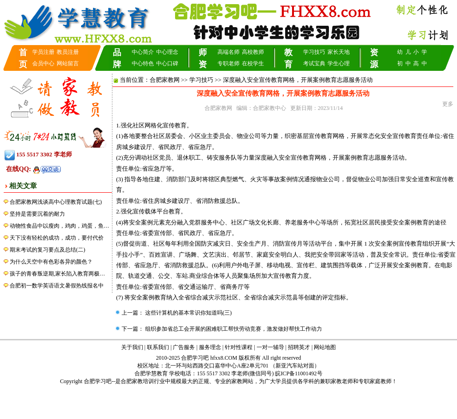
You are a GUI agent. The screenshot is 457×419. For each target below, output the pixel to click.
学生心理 (339, 63)
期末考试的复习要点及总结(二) (47, 250)
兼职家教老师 (336, 381)
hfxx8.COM (224, 358)
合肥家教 (132, 381)
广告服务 (184, 347)
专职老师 (228, 63)
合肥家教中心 (269, 108)
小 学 (420, 52)
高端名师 (228, 52)
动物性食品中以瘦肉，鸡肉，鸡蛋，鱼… (59, 226)
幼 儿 (404, 52)
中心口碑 (167, 63)
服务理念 (210, 347)
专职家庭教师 (375, 381)
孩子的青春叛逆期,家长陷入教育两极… (57, 273)
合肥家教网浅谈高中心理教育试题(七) (56, 202)
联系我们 (158, 347)
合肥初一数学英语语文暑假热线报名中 (57, 285)
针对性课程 (238, 347)
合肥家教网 (165, 79)
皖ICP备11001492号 (298, 373)
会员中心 (43, 63)
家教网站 (242, 381)
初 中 (404, 63)
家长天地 (339, 52)
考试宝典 (314, 63)
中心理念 (167, 52)
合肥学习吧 (97, 381)
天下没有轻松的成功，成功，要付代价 (57, 238)
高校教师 (253, 52)
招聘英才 (299, 347)
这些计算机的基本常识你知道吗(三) (188, 313)
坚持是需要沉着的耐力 (37, 214)
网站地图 (325, 347)
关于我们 (132, 347)
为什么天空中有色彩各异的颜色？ (51, 261)
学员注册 (43, 52)
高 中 (420, 63)
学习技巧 (314, 52)
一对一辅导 (270, 347)
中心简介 (143, 52)
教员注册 (68, 52)
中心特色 (143, 63)
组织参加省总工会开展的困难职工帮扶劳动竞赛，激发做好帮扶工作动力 (233, 329)
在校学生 (253, 63)
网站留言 (68, 63)
